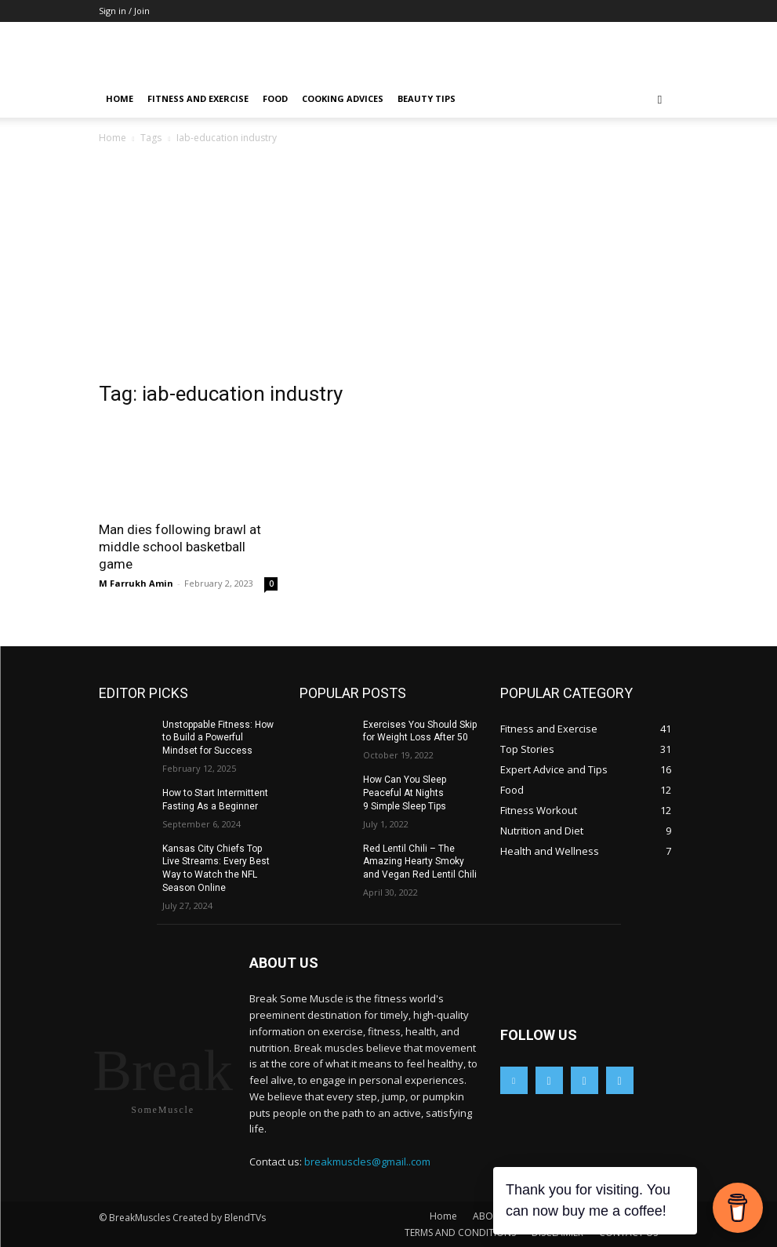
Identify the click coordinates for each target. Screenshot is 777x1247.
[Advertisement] (389, 264)
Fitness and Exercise (198, 98)
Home (119, 98)
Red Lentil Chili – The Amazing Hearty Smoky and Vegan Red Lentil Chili (420, 862)
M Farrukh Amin (136, 583)
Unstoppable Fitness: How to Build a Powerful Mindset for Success (218, 738)
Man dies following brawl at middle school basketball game (180, 547)
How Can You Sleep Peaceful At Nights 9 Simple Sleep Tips (404, 793)
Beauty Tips (427, 98)
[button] (660, 99)
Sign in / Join (124, 10)
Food (275, 98)
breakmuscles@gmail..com (367, 1161)
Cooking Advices (342, 98)
